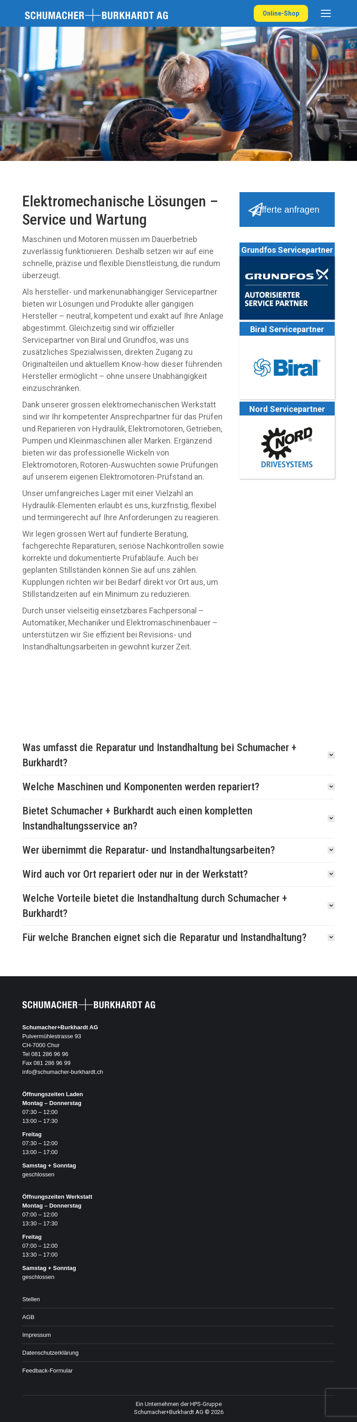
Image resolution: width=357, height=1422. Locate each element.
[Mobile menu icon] (326, 13)
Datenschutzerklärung (50, 1352)
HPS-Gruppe (206, 1404)
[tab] (178, 755)
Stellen (31, 1299)
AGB (28, 1317)
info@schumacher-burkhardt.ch (62, 1072)
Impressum (36, 1335)
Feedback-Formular (47, 1370)
